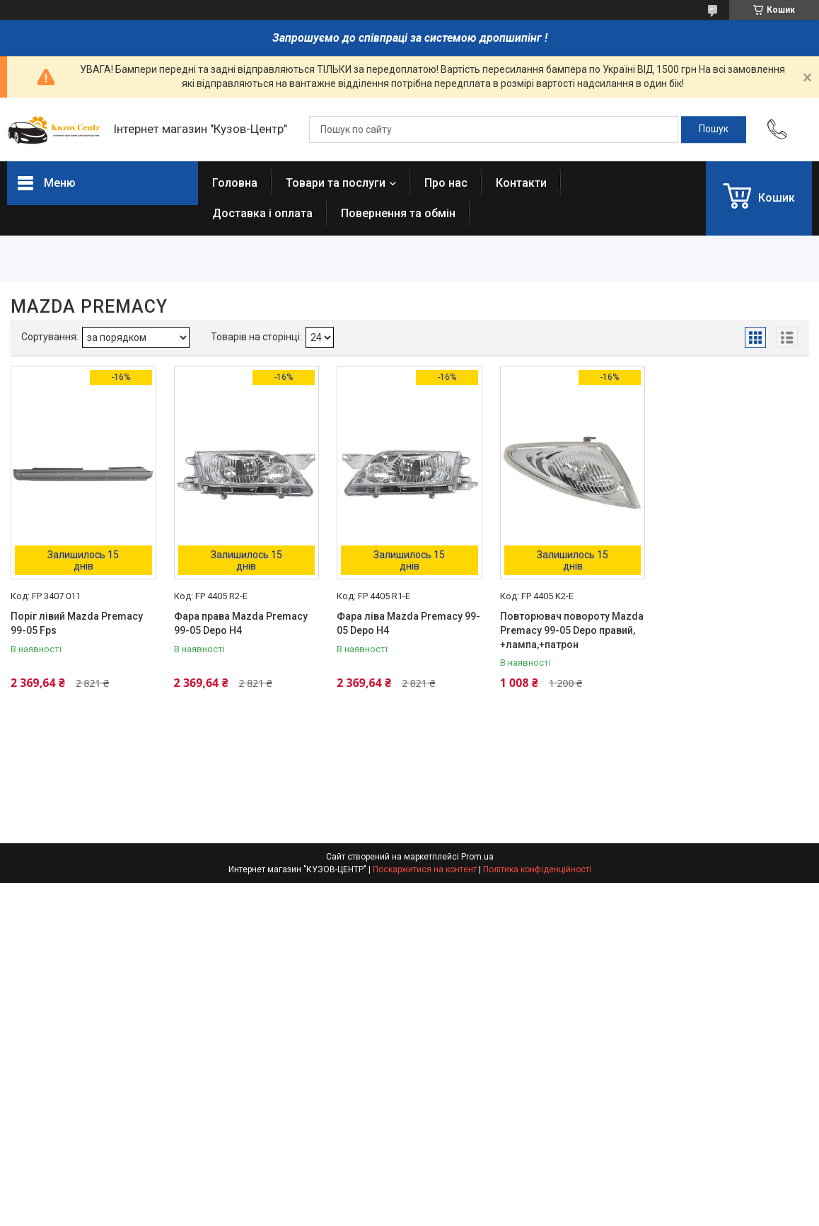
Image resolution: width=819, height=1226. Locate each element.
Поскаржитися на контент (425, 869)
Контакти (521, 183)
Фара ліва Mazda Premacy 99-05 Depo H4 (408, 623)
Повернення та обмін (398, 213)
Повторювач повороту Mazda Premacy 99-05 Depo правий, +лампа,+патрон (572, 630)
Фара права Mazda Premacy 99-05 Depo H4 (241, 623)
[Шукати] (713, 129)
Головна (234, 183)
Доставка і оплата (262, 213)
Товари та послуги (335, 183)
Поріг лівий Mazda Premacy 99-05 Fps (77, 623)
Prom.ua (477, 857)
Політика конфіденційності (537, 869)
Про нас (445, 183)
